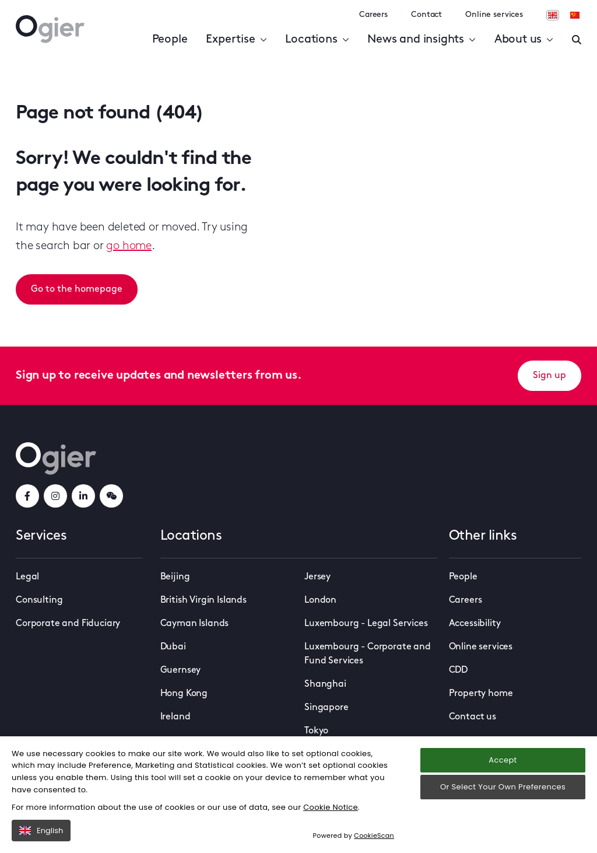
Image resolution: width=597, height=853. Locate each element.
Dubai (173, 647)
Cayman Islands (194, 623)
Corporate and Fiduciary (68, 623)
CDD (458, 670)
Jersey (317, 577)
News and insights (421, 40)
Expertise (236, 40)
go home (129, 246)
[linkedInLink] (83, 496)
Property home (481, 693)
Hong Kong (184, 693)
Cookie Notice (330, 807)
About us (523, 40)
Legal (27, 577)
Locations (317, 40)
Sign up (549, 375)
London (320, 600)
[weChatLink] (111, 496)
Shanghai (325, 684)
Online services (494, 15)
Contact (426, 15)
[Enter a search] (576, 39)
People (170, 40)
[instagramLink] (55, 496)
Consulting (39, 600)
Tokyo (316, 731)
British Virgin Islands (203, 600)
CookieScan (374, 835)
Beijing (175, 577)
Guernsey (180, 670)
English (41, 830)
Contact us (472, 717)
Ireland (175, 717)
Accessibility (475, 623)
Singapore (326, 707)
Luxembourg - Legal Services (366, 623)
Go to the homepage (76, 289)
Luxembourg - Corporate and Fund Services (367, 654)
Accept (503, 759)
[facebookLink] (27, 496)
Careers (373, 15)
